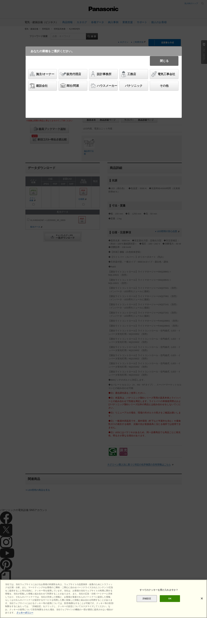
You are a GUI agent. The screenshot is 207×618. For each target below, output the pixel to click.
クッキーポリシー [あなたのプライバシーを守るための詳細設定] (24, 612)
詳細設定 (147, 598)
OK (169, 598)
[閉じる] (201, 598)
